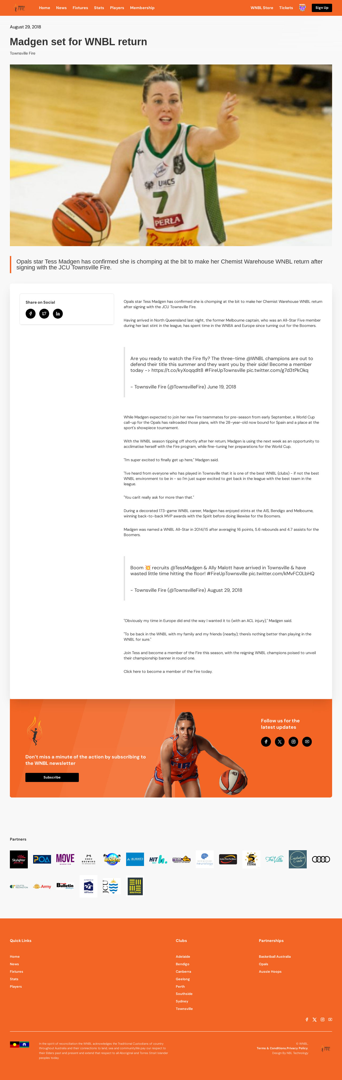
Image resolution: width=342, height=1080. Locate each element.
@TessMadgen (186, 567)
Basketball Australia (275, 956)
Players (16, 986)
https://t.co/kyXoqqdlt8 (177, 370)
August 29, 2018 (224, 590)
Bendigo (182, 964)
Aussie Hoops (270, 971)
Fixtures (16, 971)
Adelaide (183, 956)
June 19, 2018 (221, 387)
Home (15, 956)
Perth (180, 986)
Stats (14, 979)
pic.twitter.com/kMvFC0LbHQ (281, 573)
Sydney (182, 1001)
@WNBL (255, 358)
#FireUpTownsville (225, 370)
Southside (184, 993)
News (14, 964)
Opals (263, 964)
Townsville (184, 1008)
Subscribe (52, 777)
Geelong (183, 979)
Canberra (183, 971)
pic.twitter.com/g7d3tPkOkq (277, 370)
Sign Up (322, 7)
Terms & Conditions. (272, 1048)
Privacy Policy (297, 1048)
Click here (132, 671)
